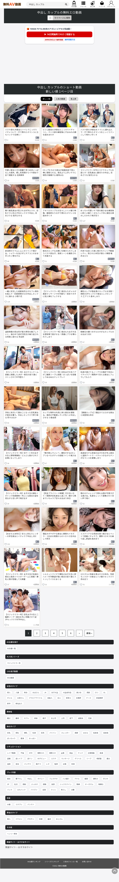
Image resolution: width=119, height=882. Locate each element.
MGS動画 (10, 677)
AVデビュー (41, 758)
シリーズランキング (52, 861)
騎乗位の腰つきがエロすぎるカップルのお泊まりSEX (97, 333)
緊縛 (78, 784)
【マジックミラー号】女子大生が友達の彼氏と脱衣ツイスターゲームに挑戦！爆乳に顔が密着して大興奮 (22, 576)
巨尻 (42, 732)
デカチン (30, 819)
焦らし (63, 789)
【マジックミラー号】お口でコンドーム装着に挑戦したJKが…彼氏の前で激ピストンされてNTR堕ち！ (22, 374)
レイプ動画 (11, 753)
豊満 (22, 738)
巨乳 (8, 732)
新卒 (8, 703)
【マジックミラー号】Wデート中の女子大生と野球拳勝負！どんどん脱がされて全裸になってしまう (21, 455)
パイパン (52, 732)
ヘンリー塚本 (12, 833)
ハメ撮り (66, 778)
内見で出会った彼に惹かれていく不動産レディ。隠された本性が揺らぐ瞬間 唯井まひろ (97, 253)
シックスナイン (65, 784)
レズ (47, 764)
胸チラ (38, 764)
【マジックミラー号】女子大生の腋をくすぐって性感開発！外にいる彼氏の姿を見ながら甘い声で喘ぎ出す (22, 496)
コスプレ (19, 804)
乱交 (16, 784)
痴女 (8, 778)
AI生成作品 (67, 692)
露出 (108, 758)
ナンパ (80, 753)
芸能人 (49, 698)
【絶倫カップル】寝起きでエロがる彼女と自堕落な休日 (97, 413)
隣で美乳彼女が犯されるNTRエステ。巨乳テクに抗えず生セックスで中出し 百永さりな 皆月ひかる (21, 213)
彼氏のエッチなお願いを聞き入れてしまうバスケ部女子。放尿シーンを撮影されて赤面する (59, 253)
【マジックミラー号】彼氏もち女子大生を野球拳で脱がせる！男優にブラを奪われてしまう (59, 334)
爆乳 (25, 732)
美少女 (78, 692)
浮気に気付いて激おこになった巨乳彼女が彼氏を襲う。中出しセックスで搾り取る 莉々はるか (22, 415)
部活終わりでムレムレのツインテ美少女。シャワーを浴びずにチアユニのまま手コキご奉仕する (22, 253)
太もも (85, 732)
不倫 (22, 753)
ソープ (88, 758)
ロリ (96, 692)
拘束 (73, 764)
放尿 (53, 784)
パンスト (30, 804)
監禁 (56, 764)
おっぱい (32, 738)
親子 (44, 718)
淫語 (44, 789)
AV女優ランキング (34, 861)
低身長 (95, 732)
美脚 (76, 732)
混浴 (17, 764)
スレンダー (65, 732)
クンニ (53, 789)
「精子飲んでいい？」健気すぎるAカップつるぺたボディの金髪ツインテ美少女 (59, 454)
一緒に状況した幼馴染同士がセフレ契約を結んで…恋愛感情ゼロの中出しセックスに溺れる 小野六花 (22, 294)
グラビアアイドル (35, 698)
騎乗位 (100, 784)
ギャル (9, 698)
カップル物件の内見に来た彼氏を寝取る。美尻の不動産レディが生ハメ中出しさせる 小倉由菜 (59, 415)
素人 (8, 692)
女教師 (78, 698)
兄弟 (90, 718)
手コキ (105, 778)
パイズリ (34, 789)
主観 (72, 789)
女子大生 (54, 692)
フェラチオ (53, 778)
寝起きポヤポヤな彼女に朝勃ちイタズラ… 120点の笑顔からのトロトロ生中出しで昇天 (59, 536)
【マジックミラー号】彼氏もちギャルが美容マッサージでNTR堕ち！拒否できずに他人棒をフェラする (59, 294)
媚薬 (86, 778)
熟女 (25, 692)
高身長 (105, 732)
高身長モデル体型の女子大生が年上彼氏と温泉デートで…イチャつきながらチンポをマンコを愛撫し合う (97, 455)
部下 (71, 718)
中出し (29, 778)
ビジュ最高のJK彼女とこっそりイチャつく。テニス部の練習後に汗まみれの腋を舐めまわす (59, 132)
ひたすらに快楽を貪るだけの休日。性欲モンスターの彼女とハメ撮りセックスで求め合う (97, 576)
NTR (30, 753)
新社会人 (19, 703)
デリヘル (78, 758)
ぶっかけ (34, 784)
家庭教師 (99, 698)
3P (8, 784)
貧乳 (17, 732)
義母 (17, 718)
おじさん (59, 819)
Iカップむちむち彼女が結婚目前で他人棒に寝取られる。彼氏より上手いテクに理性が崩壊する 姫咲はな (59, 172)
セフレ (26, 718)
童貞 (49, 819)
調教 (44, 784)
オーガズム (89, 784)
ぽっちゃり (11, 738)
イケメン (19, 819)
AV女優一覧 (11, 648)
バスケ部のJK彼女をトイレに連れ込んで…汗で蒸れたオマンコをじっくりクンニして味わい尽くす (97, 132)
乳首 (34, 732)
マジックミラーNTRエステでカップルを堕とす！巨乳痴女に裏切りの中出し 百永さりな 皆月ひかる (97, 172)
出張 (64, 764)
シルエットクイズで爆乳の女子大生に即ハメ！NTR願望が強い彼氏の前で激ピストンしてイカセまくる (59, 576)
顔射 (24, 784)
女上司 (53, 718)
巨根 (40, 819)
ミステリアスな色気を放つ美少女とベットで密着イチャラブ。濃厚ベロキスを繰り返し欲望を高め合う (97, 536)
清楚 (88, 692)
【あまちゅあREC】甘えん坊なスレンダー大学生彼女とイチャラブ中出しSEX (21, 534)
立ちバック (21, 789)
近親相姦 (91, 753)
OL (104, 692)
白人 (59, 698)
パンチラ (27, 764)
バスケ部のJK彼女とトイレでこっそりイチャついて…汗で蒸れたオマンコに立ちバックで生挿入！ (21, 132)
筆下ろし (19, 778)
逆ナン (29, 758)
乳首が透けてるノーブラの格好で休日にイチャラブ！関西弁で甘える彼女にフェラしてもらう (97, 374)
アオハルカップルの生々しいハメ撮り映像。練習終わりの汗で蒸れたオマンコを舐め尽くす (59, 213)
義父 (8, 718)
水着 (8, 804)
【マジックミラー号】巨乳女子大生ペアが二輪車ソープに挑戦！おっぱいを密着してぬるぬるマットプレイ (59, 374)
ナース (88, 698)
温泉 (8, 764)
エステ (53, 758)
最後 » (89, 633)
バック (9, 789)
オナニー (40, 778)
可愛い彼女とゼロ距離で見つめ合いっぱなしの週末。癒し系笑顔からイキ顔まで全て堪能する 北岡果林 (22, 172)
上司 (63, 718)
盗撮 (8, 758)
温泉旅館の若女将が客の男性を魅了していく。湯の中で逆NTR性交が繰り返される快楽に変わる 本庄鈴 (22, 334)
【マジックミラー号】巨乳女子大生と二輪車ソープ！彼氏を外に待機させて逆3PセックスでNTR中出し (22, 617)
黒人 (8, 819)
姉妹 (35, 718)
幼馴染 (80, 718)
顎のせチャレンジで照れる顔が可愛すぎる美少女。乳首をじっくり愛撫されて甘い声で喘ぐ (97, 496)
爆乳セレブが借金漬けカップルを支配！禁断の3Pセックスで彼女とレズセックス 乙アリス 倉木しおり (97, 294)
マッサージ (65, 758)
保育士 (68, 698)
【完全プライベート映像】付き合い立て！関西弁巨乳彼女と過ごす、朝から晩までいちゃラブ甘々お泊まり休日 (59, 496)
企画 (62, 753)
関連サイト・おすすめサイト (19, 847)
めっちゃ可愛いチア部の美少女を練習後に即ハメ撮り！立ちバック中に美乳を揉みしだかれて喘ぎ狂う (97, 213)
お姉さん (20, 698)
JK (45, 692)
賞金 (71, 753)
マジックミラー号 (13, 663)
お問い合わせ (87, 861)
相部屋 (98, 758)
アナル (77, 778)
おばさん (36, 692)
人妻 (17, 692)
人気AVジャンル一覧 (70, 861)
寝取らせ (52, 753)
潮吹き (95, 778)
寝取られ (40, 753)
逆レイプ (19, 758)
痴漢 (101, 753)
